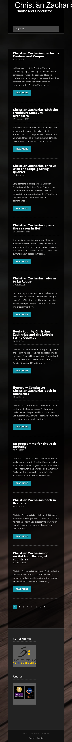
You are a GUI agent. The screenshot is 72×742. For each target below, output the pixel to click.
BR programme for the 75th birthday (34, 445)
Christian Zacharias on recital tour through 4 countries (31, 556)
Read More (22, 92)
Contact (31, 738)
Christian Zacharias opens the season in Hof (33, 226)
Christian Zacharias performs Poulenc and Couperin (36, 54)
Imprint (40, 738)
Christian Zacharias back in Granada (34, 501)
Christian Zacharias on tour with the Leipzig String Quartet (34, 169)
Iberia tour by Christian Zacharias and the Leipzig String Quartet (33, 334)
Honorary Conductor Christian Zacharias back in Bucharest (34, 390)
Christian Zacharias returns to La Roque (34, 279)
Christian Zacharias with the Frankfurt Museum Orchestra (35, 112)
